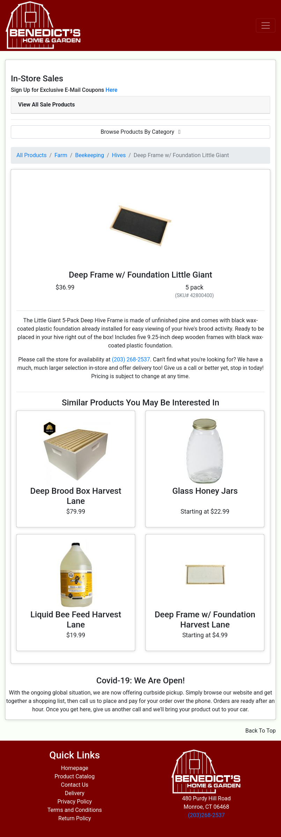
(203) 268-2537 (131, 359)
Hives (119, 155)
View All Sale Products (46, 104)
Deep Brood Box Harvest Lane (75, 496)
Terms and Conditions (74, 810)
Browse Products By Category (140, 132)
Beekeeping (89, 155)
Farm (60, 155)
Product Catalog (74, 776)
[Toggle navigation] (265, 25)
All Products (31, 155)
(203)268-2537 (206, 815)
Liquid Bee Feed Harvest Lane (75, 620)
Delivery (74, 793)
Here (111, 90)
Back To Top (260, 730)
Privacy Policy (75, 801)
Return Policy (74, 818)
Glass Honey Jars (205, 491)
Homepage (74, 768)
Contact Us (74, 784)
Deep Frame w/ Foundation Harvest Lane (205, 620)
